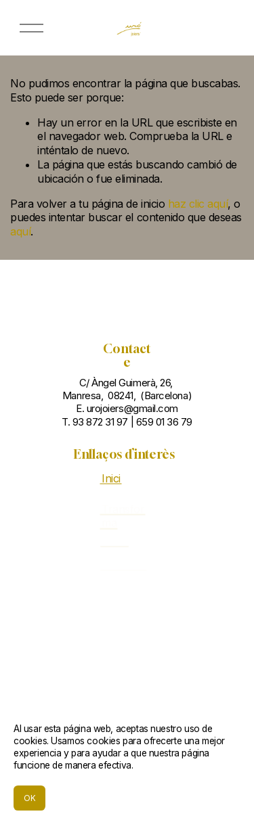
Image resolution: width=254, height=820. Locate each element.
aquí (20, 231)
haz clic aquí (198, 203)
